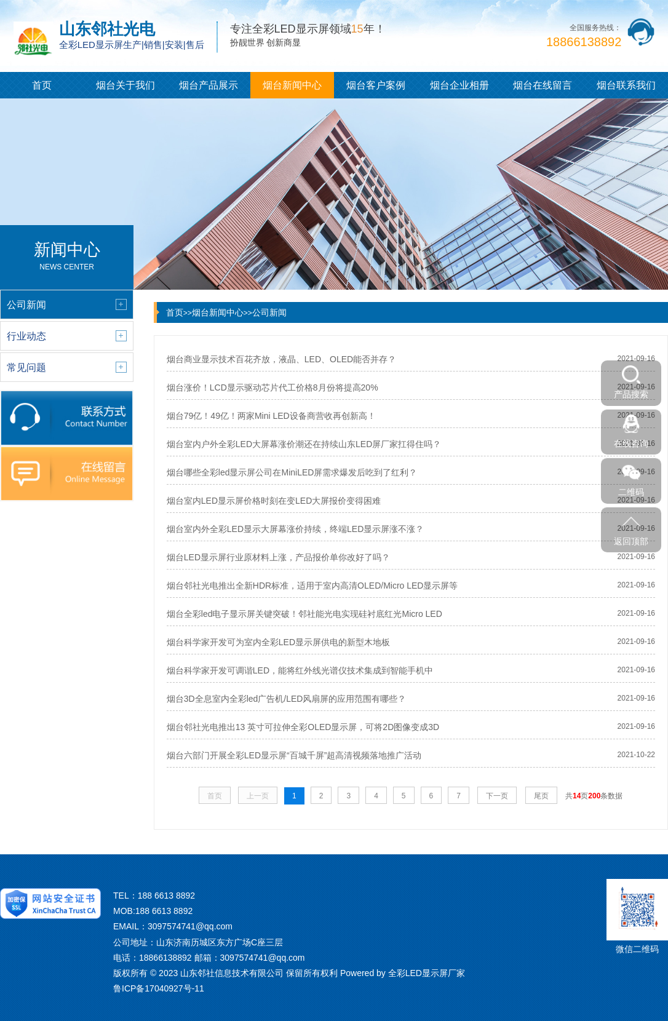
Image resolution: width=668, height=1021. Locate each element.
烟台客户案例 (375, 85)
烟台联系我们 (626, 85)
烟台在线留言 (542, 85)
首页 (42, 85)
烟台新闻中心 (292, 85)
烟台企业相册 (459, 85)
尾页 (541, 796)
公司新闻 (269, 312)
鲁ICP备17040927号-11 (158, 988)
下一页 (497, 796)
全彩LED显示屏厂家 (426, 973)
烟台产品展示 (208, 85)
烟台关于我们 (125, 85)
